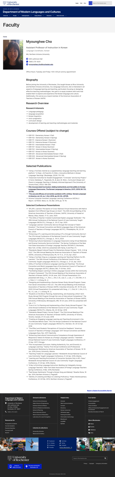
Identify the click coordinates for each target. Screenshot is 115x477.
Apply (77, 3)
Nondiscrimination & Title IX (96, 412)
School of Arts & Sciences (11, 9)
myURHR (63, 421)
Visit (81, 3)
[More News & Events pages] (66, 15)
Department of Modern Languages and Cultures (31, 12)
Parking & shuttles (66, 414)
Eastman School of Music (40, 405)
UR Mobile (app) (65, 412)
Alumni (7, 432)
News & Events (60, 15)
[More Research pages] (53, 15)
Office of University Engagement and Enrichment (98, 408)
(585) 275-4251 (12, 412)
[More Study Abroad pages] (43, 15)
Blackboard (64, 419)
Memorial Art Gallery (38, 433)
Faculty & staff (9, 430)
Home (5, 37)
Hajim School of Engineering (41, 403)
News (91, 424)
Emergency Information (101, 463)
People (14, 15)
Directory (63, 408)
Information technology (67, 417)
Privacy (85, 463)
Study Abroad (38, 15)
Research (49, 15)
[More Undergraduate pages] (31, 15)
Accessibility (91, 403)
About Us (5, 15)
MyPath (63, 423)
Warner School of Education (40, 414)
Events (91, 427)
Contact (63, 405)
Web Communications (67, 403)
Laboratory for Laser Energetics (41, 417)
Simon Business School (39, 412)
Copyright (91, 463)
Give (85, 3)
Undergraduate (25, 15)
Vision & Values (92, 405)
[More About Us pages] (9, 15)
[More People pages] (18, 15)
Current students (10, 426)
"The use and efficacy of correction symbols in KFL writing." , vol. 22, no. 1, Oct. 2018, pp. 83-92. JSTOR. (57, 195)
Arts (90, 433)
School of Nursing (38, 410)
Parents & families (10, 428)
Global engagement (93, 401)
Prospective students (11, 423)
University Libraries (38, 431)
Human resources (65, 410)
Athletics (92, 430)
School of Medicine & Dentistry (41, 408)
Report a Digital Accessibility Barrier (99, 390)
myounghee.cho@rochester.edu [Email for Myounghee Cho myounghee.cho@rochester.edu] (41, 64)
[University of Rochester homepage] (11, 3)
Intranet (63, 401)
